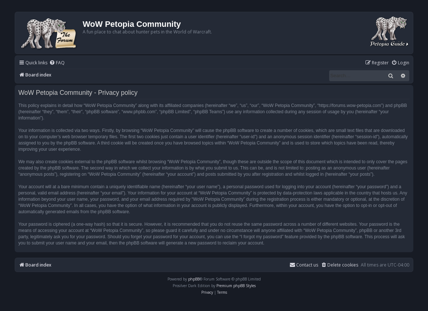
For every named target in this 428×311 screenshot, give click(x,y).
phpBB (193, 279)
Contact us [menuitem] (303, 265)
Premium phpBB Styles (236, 285)
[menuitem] (57, 63)
